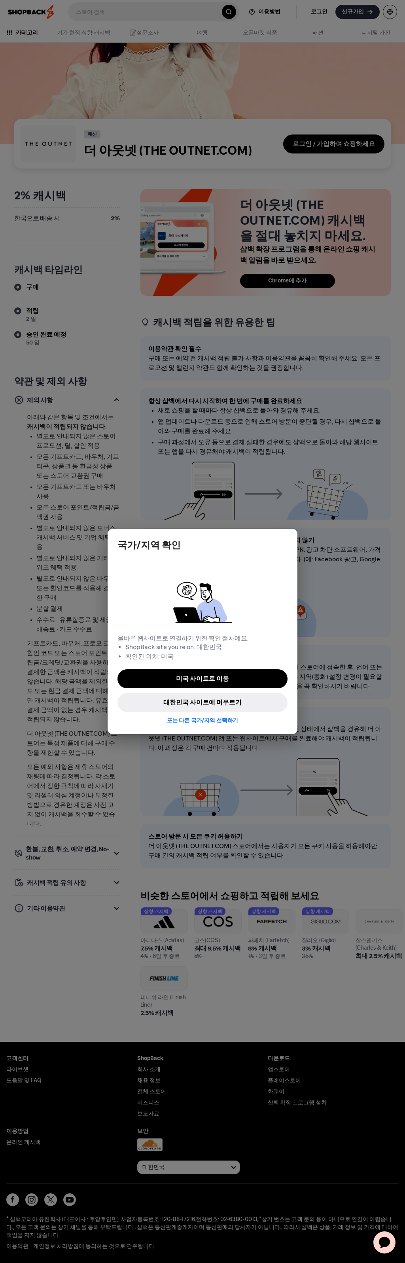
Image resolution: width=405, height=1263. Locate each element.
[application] (384, 1242)
